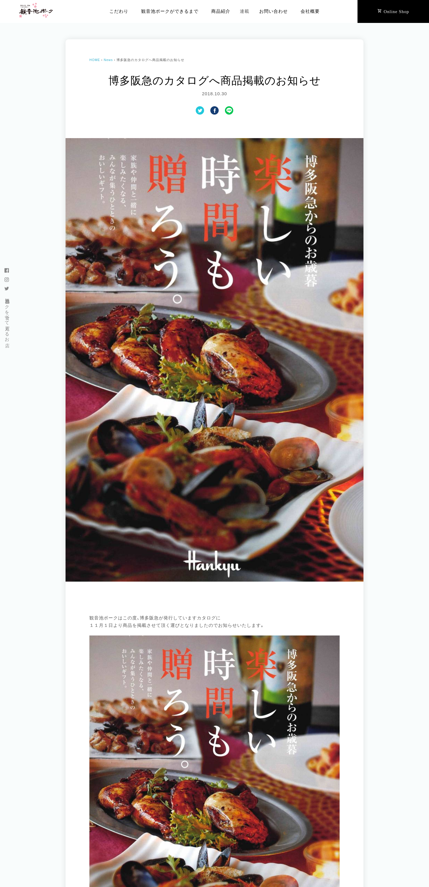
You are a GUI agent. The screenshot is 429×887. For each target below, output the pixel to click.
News (108, 60)
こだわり (118, 11)
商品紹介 (220, 11)
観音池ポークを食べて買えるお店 (7, 317)
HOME (94, 60)
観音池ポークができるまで (169, 11)
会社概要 (310, 11)
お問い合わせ (273, 11)
